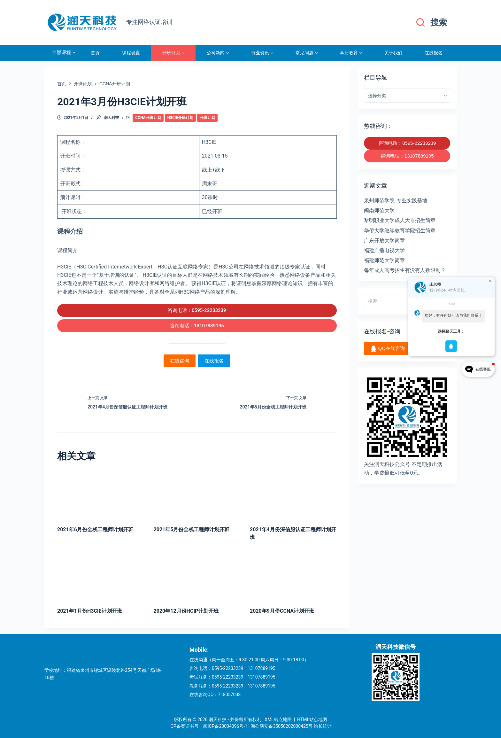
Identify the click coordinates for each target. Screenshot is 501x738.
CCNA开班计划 (148, 117)
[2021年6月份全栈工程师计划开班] (100, 494)
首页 (95, 52)
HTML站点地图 (312, 719)
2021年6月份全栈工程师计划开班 (95, 529)
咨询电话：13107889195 (197, 326)
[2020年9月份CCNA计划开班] (293, 575)
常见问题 (307, 53)
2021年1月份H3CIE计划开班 (89, 611)
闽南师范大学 (379, 210)
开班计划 (173, 53)
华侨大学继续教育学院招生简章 (399, 230)
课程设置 (131, 52)
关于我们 (393, 52)
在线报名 (434, 52)
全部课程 (63, 53)
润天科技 (111, 117)
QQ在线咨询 (387, 349)
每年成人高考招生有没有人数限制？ (405, 270)
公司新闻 (218, 53)
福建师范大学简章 (384, 260)
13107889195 (261, 668)
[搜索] (431, 22)
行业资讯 (262, 53)
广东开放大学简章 (384, 240)
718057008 (229, 694)
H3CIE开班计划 (180, 117)
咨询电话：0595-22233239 (197, 310)
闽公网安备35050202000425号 (281, 726)
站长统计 (323, 726)
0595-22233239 (227, 668)
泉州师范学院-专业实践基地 (395, 200)
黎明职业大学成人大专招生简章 (399, 220)
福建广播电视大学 (384, 250)
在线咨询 (179, 361)
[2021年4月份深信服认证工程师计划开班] (293, 494)
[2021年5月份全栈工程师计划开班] (197, 494)
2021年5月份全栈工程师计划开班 (192, 529)
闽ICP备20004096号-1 (225, 726)
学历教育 (351, 53)
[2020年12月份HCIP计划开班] (197, 575)
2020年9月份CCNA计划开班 (282, 611)
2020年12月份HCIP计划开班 (186, 611)
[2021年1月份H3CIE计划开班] (100, 575)
